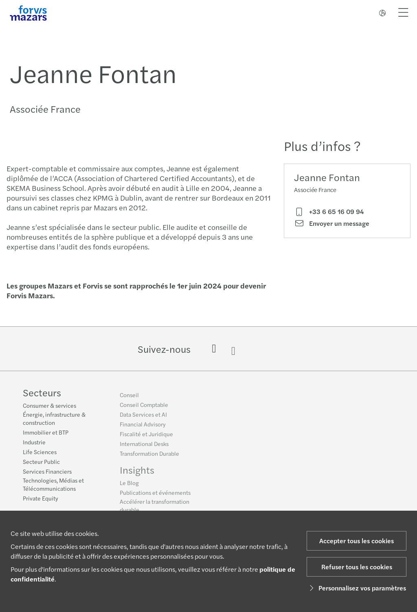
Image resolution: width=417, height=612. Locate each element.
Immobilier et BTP (45, 433)
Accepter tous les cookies (356, 540)
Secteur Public (41, 462)
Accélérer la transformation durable (154, 508)
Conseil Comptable (144, 407)
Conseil (129, 397)
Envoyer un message (331, 223)
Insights (137, 472)
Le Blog (129, 485)
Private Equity (40, 499)
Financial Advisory (143, 427)
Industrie (34, 443)
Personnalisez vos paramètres (356, 587)
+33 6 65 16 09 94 (329, 211)
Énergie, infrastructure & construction (54, 419)
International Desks (144, 446)
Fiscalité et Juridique (146, 437)
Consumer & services (49, 406)
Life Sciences (40, 452)
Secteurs (42, 393)
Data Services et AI (143, 417)
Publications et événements (155, 495)
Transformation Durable (149, 456)
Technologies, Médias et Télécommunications (53, 485)
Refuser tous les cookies (356, 566)
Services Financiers (47, 472)
